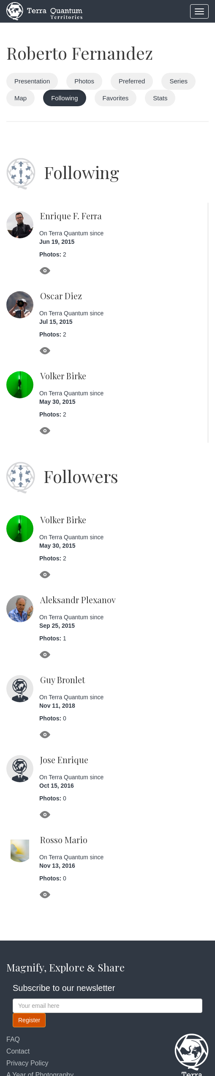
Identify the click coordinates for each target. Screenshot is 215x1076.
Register (29, 1020)
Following (64, 98)
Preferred (132, 81)
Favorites (116, 98)
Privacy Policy (27, 1063)
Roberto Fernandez (79, 52)
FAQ (13, 1039)
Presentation (32, 81)
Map (20, 98)
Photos (84, 81)
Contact (18, 1051)
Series (178, 81)
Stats (160, 98)
